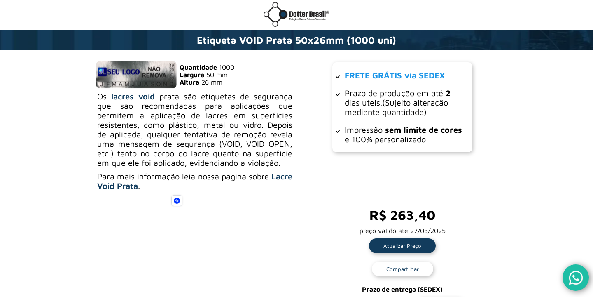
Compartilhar (402, 269)
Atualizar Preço (402, 246)
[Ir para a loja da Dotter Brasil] (296, 24)
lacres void (133, 96)
